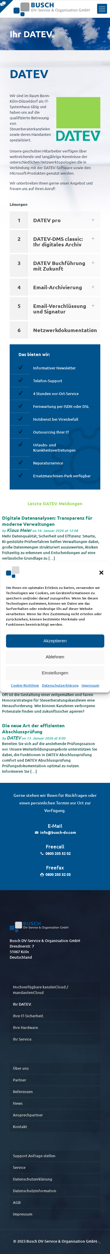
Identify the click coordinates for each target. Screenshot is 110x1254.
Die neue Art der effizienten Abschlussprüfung (33, 731)
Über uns (21, 1068)
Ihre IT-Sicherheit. (28, 1015)
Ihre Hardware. (26, 1027)
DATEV (14, 740)
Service (19, 1167)
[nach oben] (98, 1242)
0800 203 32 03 (58, 874)
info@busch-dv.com (58, 832)
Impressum (90, 685)
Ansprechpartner (28, 1115)
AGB (17, 1202)
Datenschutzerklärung (60, 685)
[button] (101, 573)
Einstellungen (55, 672)
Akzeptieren (55, 640)
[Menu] (102, 9)
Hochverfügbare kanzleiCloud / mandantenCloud (40, 989)
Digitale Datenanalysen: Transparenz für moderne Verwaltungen (47, 523)
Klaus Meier (19, 532)
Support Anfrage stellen (34, 1155)
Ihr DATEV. (22, 1004)
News (18, 1103)
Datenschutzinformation (34, 1190)
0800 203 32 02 (58, 853)
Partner (19, 1080)
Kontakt (20, 1126)
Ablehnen (55, 656)
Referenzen (23, 1091)
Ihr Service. (22, 1039)
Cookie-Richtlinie (25, 685)
